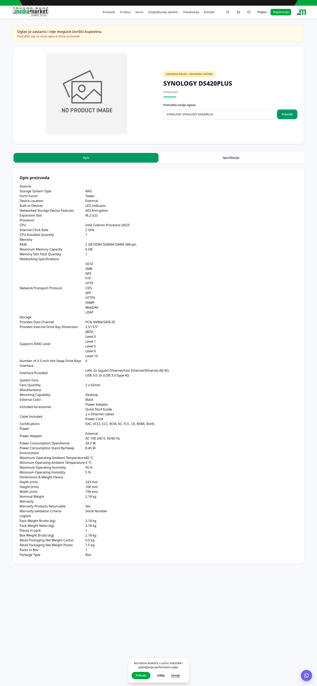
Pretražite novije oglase (179, 105)
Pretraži (287, 114)
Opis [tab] (86, 158)
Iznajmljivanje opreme (163, 12)
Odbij (160, 675)
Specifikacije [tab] (231, 158)
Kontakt (209, 12)
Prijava (261, 12)
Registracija (281, 12)
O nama (125, 12)
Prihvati (141, 675)
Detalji (175, 675)
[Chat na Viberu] (306, 675)
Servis (139, 12)
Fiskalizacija (191, 12)
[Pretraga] (227, 12)
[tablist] (158, 157)
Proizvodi (108, 12)
